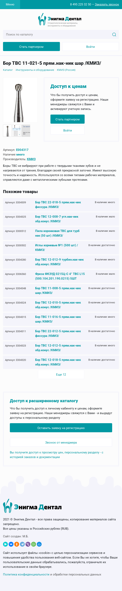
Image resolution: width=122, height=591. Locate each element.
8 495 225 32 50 (80, 4)
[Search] (114, 34)
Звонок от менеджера (61, 442)
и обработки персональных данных (52, 574)
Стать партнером (31, 47)
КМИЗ (31, 159)
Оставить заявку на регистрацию (61, 428)
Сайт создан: (16, 536)
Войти (90, 47)
